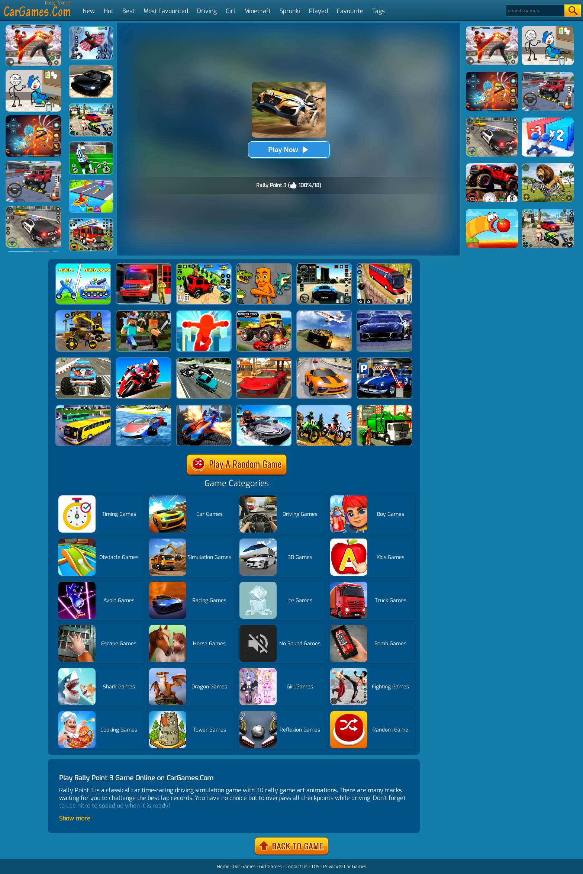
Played (318, 11)
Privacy (330, 867)
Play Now (288, 149)
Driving (207, 11)
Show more (74, 818)
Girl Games (270, 867)
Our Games (244, 867)
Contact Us (296, 867)
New (89, 11)
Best (128, 11)
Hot (108, 11)
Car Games (355, 867)
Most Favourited (166, 11)
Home (223, 867)
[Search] (535, 10)
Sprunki (290, 11)
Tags (378, 11)
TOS (315, 867)
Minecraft (257, 11)
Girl (230, 11)
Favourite (350, 11)
